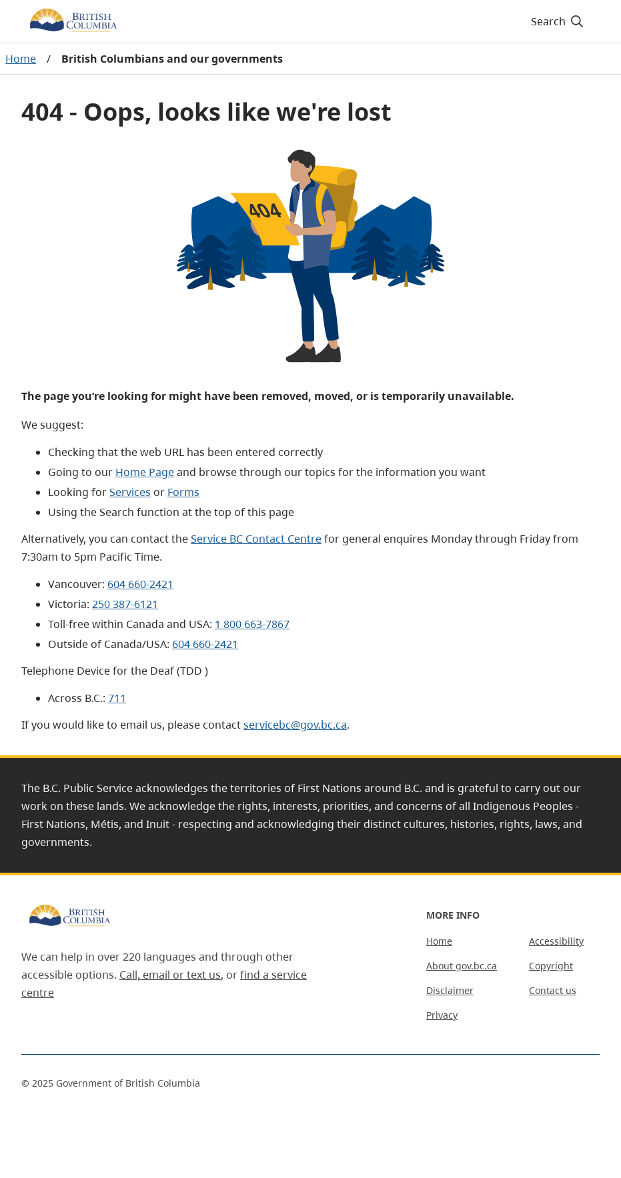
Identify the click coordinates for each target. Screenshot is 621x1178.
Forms (183, 492)
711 (117, 698)
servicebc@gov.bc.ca (295, 724)
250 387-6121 (125, 604)
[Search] (558, 21)
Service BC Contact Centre (256, 538)
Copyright (551, 965)
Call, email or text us (170, 974)
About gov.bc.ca (461, 965)
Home (20, 58)
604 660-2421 (140, 584)
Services (130, 492)
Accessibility (556, 941)
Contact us (552, 990)
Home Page (144, 472)
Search (558, 21)
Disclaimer (450, 990)
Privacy (442, 1015)
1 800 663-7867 (252, 624)
